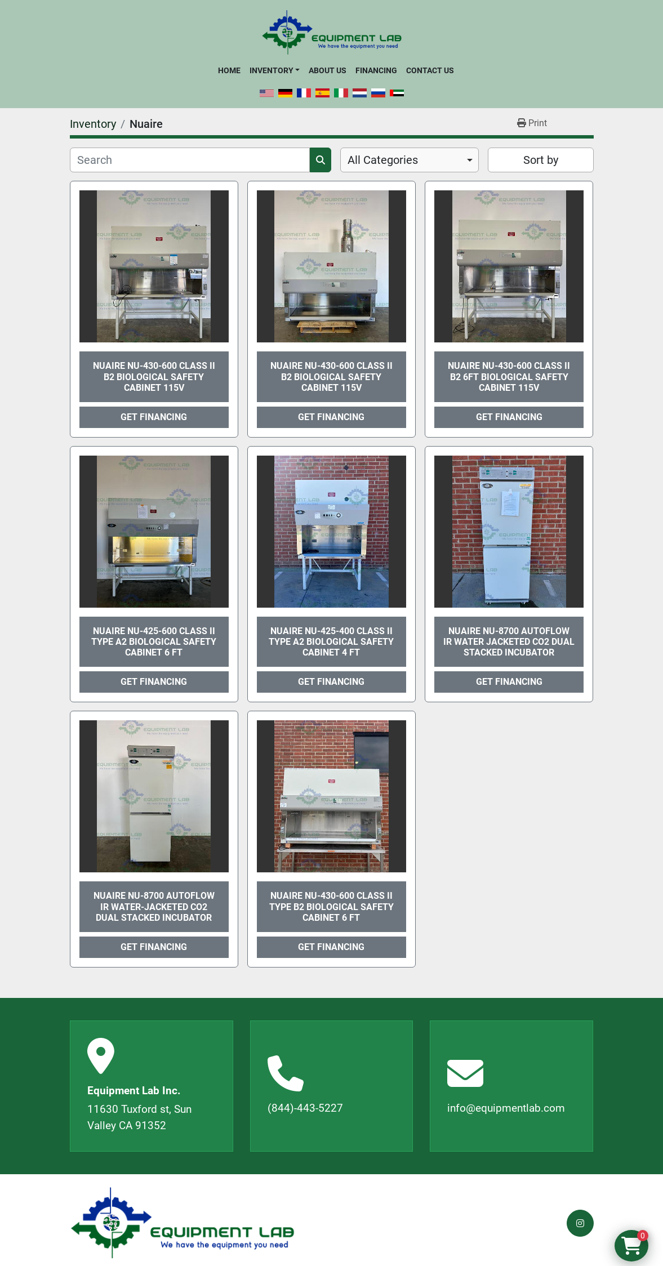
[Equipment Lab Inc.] (182, 1222)
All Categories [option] (383, 160)
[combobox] (409, 160)
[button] (275, 70)
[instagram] (580, 1223)
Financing (376, 70)
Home (229, 70)
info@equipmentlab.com (506, 1108)
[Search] (190, 160)
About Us (327, 70)
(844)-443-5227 (305, 1108)
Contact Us (430, 70)
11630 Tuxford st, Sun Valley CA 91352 (139, 1117)
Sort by (540, 160)
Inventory (271, 70)
